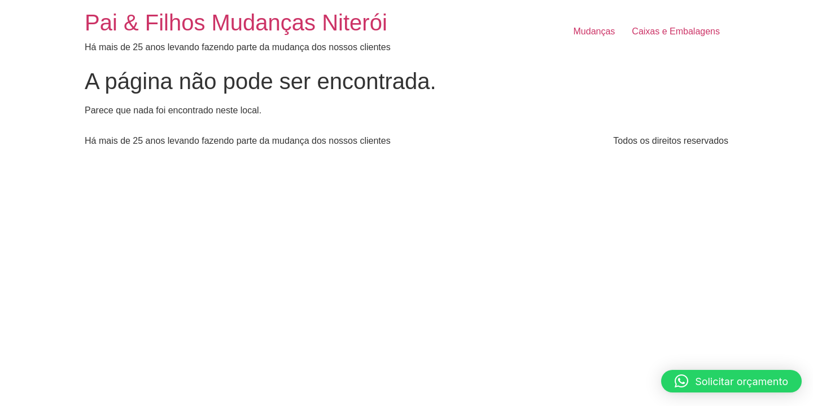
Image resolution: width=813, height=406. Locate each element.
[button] (731, 381)
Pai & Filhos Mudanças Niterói (236, 22)
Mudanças (594, 31)
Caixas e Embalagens (676, 31)
